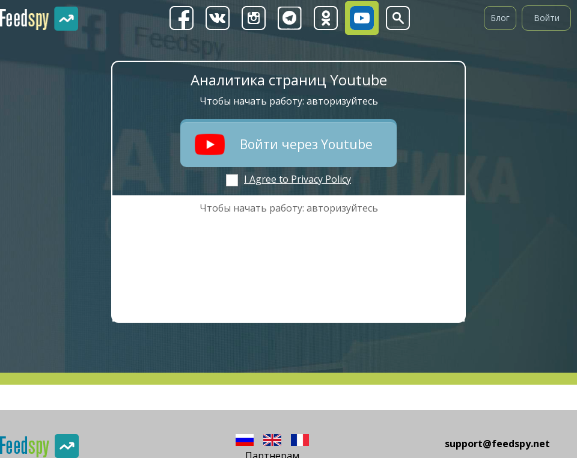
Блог (500, 17)
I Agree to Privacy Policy (297, 179)
